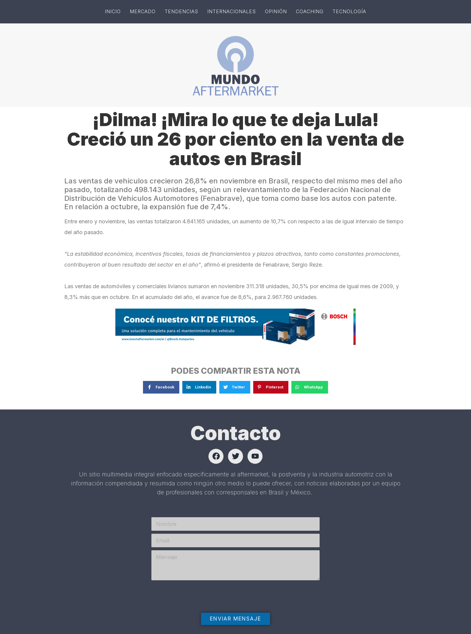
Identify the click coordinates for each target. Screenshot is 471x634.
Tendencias (181, 11)
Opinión (276, 11)
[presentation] (197, 608)
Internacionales (231, 11)
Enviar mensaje (235, 619)
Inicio (113, 11)
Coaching (310, 11)
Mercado (143, 11)
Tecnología (349, 11)
